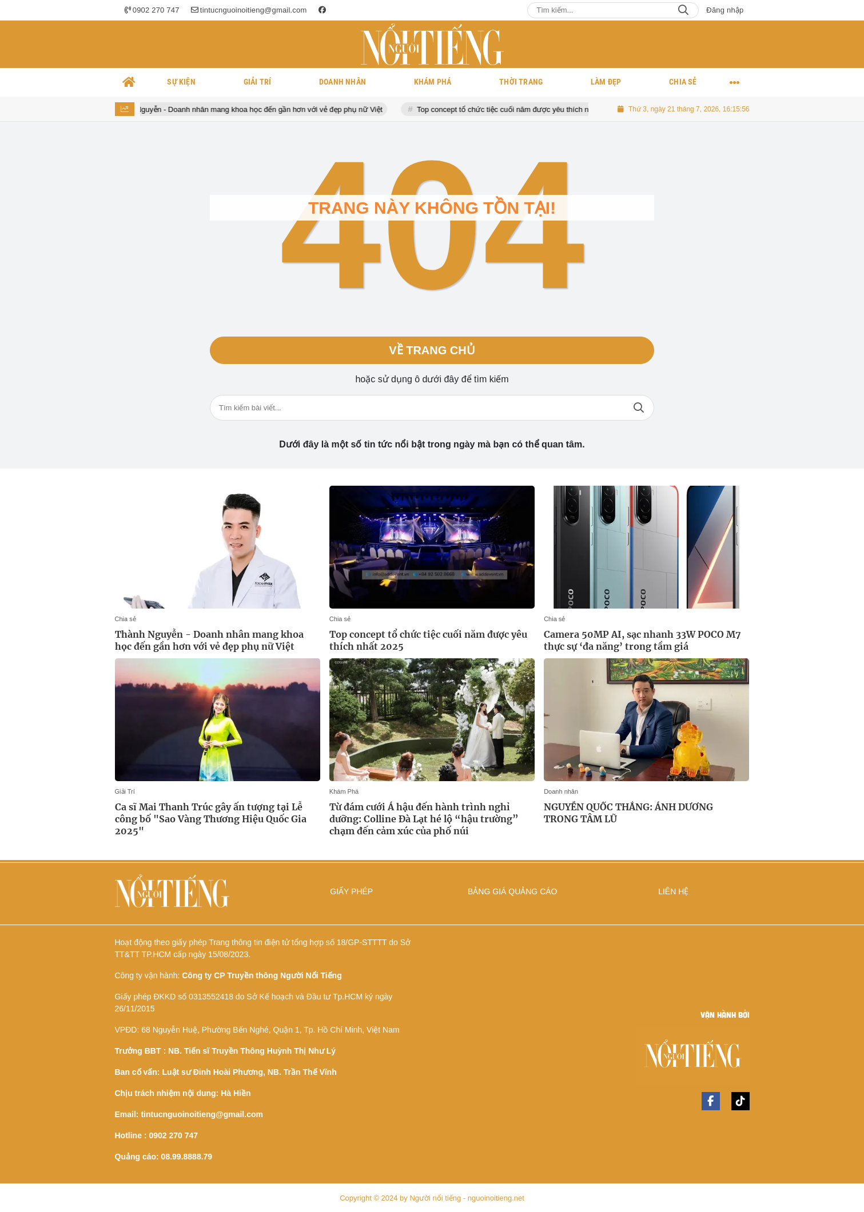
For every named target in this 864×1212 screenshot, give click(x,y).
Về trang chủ (432, 350)
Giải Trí (125, 791)
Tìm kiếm (718, 49)
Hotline (72, 49)
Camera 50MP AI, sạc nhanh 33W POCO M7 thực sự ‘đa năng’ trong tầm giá (642, 640)
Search (683, 10)
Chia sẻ (125, 618)
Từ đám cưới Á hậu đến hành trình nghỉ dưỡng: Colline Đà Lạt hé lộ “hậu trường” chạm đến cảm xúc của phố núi (424, 819)
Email (32, 49)
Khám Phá (344, 791)
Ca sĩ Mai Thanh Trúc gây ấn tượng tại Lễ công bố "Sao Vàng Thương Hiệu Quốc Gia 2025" (210, 819)
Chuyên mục (821, 49)
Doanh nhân (561, 791)
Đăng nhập (724, 10)
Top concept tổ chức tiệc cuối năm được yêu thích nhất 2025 (525, 109)
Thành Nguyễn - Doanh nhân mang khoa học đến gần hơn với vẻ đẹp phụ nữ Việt (256, 109)
